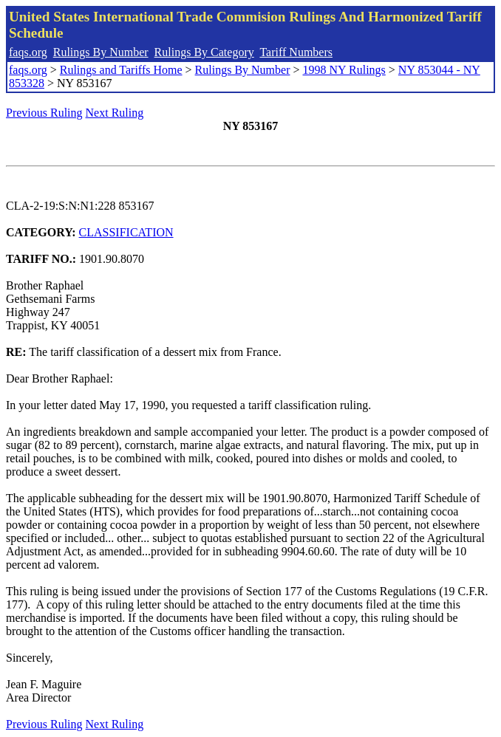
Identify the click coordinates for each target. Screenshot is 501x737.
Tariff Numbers (296, 52)
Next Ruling (115, 112)
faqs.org (28, 52)
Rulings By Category (204, 52)
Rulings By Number (101, 52)
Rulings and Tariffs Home (121, 70)
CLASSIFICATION (126, 232)
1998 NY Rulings (344, 70)
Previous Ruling (44, 112)
